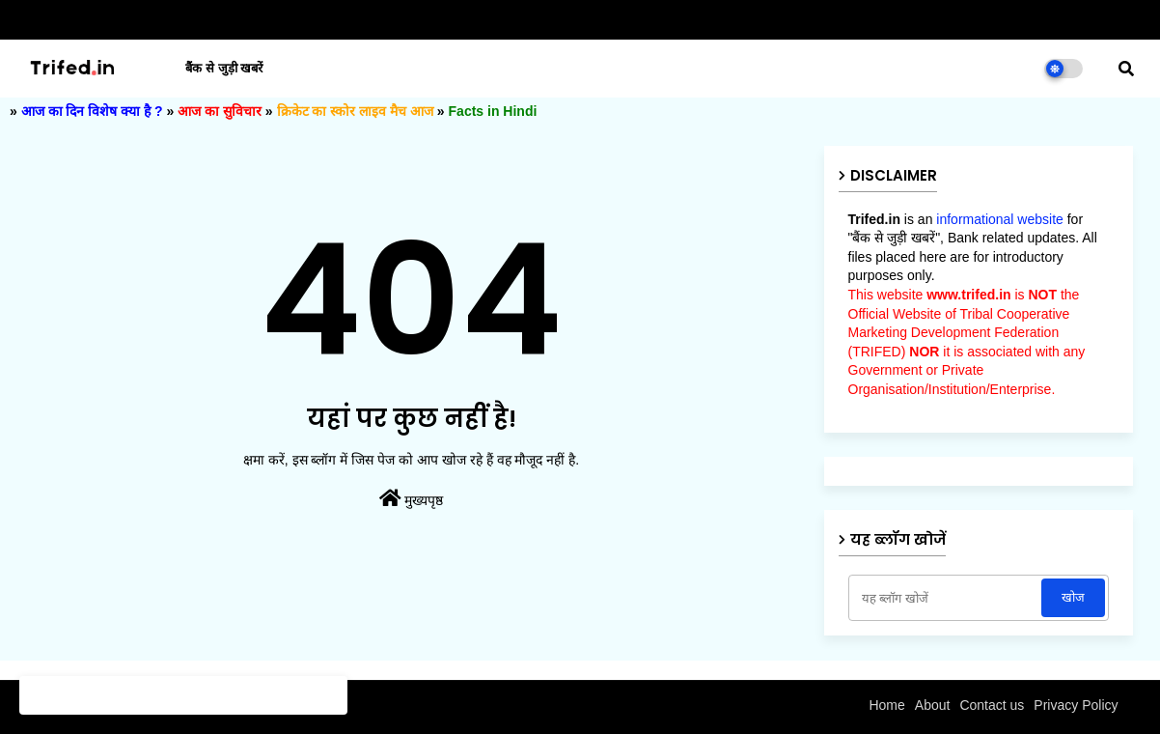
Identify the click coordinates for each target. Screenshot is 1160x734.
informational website (999, 219)
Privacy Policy (1076, 705)
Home (886, 705)
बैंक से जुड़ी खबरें (223, 68)
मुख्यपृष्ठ (411, 498)
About (933, 705)
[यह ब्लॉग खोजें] (947, 598)
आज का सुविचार (220, 111)
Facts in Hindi (493, 111)
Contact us (991, 705)
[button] (1126, 68)
